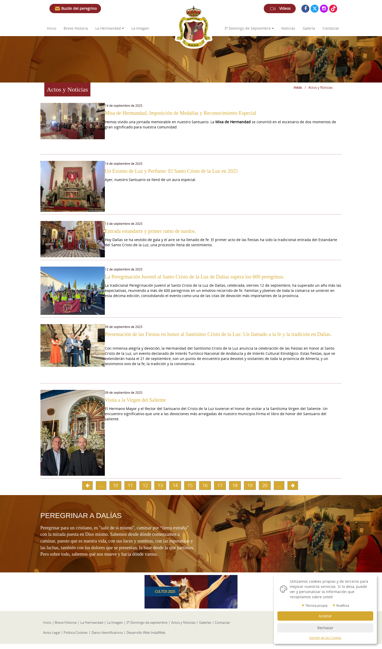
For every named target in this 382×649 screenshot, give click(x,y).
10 (115, 490)
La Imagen (140, 28)
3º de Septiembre (249, 28)
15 (190, 490)
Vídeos (280, 9)
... (101, 490)
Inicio (51, 28)
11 (130, 490)
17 (220, 490)
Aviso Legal (51, 637)
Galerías (203, 627)
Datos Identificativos (106, 637)
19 (249, 490)
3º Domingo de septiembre (145, 627)
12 (145, 490)
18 (234, 490)
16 (205, 490)
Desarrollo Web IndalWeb (144, 637)
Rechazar (325, 627)
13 (160, 490)
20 (264, 490)
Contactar (330, 28)
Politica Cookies (75, 637)
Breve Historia (76, 28)
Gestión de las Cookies (325, 638)
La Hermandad (109, 28)
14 (175, 490)
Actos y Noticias (181, 627)
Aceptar (325, 615)
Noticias (288, 28)
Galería (309, 28)
